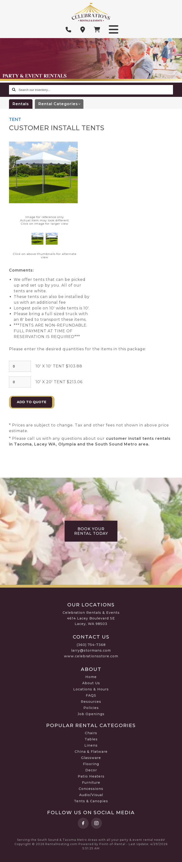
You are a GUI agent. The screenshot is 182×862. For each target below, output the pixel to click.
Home (91, 677)
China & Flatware (91, 751)
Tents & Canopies (91, 801)
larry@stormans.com (91, 650)
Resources (91, 701)
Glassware (91, 758)
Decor (91, 770)
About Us (91, 683)
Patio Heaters (91, 776)
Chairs (91, 733)
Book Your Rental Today (91, 531)
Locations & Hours (91, 689)
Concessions (91, 789)
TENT (15, 119)
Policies (91, 708)
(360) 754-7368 (91, 645)
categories (60, 104)
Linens (91, 745)
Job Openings (91, 714)
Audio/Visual (91, 795)
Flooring (91, 764)
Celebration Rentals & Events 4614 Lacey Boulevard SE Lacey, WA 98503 (91, 618)
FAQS (91, 695)
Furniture (91, 782)
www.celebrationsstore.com (91, 656)
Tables (91, 739)
